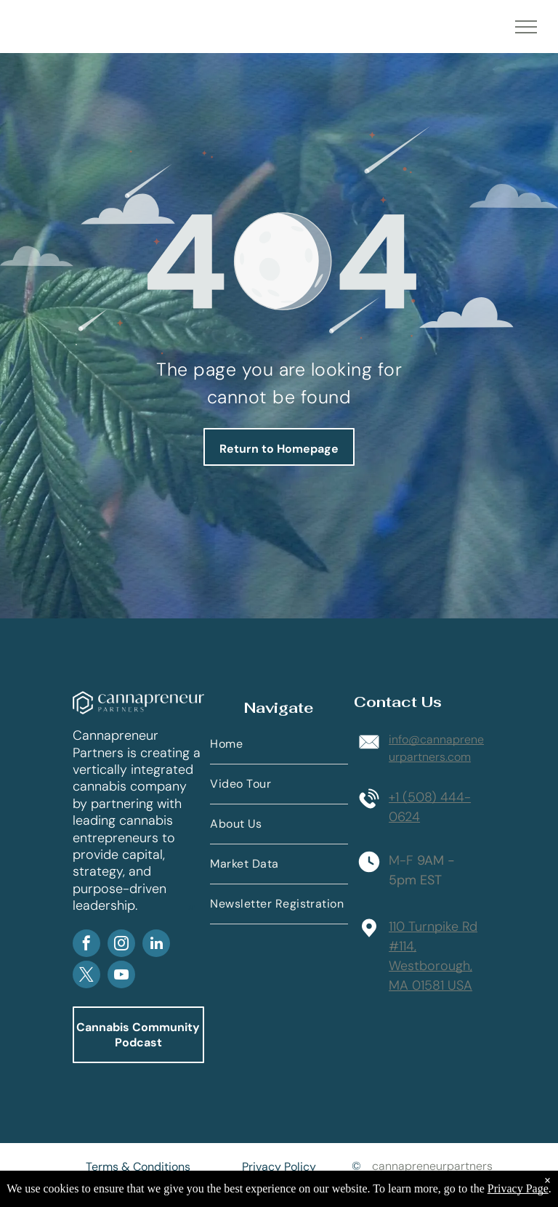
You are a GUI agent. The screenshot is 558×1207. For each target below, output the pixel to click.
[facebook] (86, 945)
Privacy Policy (279, 1166)
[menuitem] (278, 744)
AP (191, 907)
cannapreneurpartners (432, 1166)
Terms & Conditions (138, 1166)
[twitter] (86, 976)
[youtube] (121, 976)
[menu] (526, 27)
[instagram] (121, 945)
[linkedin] (156, 945)
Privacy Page (518, 1188)
